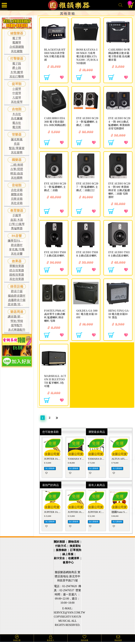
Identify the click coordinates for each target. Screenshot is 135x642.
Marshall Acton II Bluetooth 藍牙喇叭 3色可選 (55, 381)
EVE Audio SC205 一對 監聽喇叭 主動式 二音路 (55, 187)
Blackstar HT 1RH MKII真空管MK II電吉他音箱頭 (54, 54)
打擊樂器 (16, 58)
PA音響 (17, 236)
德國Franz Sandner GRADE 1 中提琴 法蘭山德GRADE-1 (122, 512)
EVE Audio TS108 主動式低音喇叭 (87, 253)
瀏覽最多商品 (96, 432)
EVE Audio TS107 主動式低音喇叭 (55, 253)
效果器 (16, 261)
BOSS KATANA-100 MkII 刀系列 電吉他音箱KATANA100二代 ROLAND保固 (87, 56)
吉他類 (16, 109)
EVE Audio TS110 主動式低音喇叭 (119, 253)
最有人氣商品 (96, 485)
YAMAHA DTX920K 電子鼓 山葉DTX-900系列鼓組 (98, 458)
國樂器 (16, 159)
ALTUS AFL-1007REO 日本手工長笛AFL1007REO (122, 458)
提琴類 (16, 84)
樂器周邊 (16, 311)
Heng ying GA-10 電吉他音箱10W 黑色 (118, 314)
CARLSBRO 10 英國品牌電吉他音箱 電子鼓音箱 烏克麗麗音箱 (119, 54)
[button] (78, 458)
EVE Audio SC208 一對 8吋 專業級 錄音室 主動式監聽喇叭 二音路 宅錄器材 (119, 190)
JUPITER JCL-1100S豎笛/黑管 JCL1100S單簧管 (98, 512)
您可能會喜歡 (50, 432)
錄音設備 (16, 286)
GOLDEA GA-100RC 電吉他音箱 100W (86, 314)
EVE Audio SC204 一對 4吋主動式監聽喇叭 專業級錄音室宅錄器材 (119, 123)
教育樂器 (16, 210)
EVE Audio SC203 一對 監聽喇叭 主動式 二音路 (87, 121)
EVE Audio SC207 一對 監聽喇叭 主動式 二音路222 (87, 187)
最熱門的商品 (50, 485)
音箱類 (16, 185)
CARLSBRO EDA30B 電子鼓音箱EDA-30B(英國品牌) (55, 121)
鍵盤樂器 (16, 33)
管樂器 (16, 134)
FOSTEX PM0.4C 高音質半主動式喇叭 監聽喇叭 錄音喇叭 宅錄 (54, 315)
